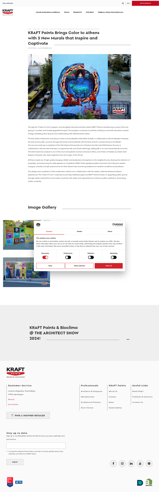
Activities (45, 29)
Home (29, 29)
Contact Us (137, 402)
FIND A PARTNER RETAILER (28, 415)
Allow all (109, 266)
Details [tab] (79, 231)
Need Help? (138, 391)
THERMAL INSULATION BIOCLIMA (110, 12)
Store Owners (87, 408)
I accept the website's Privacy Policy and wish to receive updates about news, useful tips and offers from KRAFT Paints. (36, 452)
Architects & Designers (92, 391)
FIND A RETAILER (8, 3)
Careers (112, 397)
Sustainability (115, 408)
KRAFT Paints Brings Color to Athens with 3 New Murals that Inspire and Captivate (74, 29)
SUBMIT (15, 462)
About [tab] (110, 231)
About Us (113, 391)
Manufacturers (88, 397)
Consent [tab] (49, 231)
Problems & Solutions (142, 397)
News (111, 402)
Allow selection (79, 266)
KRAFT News (36, 29)
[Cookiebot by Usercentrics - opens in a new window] (114, 224)
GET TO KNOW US (145, 3)
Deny (50, 266)
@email (11, 399)
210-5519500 (13, 404)
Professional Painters (91, 402)
